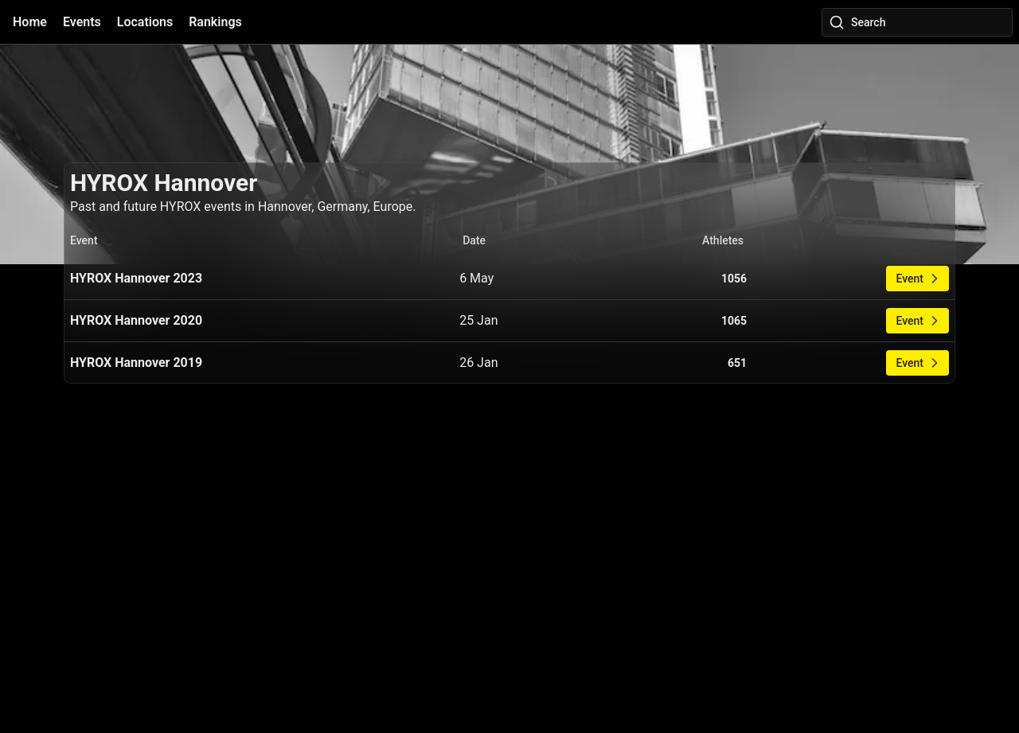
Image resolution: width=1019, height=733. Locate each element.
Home (30, 21)
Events (82, 21)
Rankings (215, 21)
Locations (145, 21)
